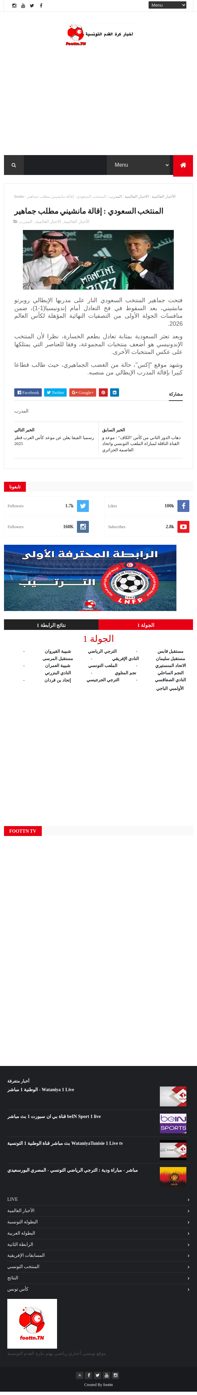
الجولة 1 (145, 628)
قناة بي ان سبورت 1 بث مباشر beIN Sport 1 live (54, 1119)
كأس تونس (18, 1292)
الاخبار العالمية (137, 198)
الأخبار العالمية (163, 198)
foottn (19, 198)
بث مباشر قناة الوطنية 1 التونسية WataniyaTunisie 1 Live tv (65, 1146)
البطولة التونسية (22, 1225)
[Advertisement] (98, 758)
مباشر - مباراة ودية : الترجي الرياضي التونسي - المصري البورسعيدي (72, 1173)
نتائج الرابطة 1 (51, 628)
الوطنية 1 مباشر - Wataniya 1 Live (40, 1092)
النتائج (12, 1281)
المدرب (115, 198)
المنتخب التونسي (23, 1269)
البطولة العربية (21, 1236)
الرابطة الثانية (20, 1247)
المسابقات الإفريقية (26, 1258)
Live (12, 1202)
